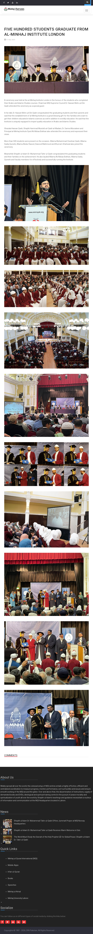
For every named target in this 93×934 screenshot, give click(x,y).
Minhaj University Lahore (18, 898)
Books (10, 878)
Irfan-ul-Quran (14, 872)
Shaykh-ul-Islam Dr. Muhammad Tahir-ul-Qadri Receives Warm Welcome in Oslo (47, 830)
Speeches (12, 885)
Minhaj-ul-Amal (14, 892)
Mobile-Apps (13, 865)
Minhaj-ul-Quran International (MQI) (22, 858)
